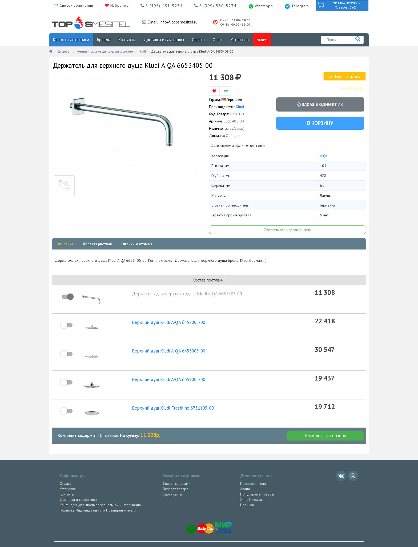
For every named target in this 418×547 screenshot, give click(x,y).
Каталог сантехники (71, 39)
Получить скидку (344, 76)
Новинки (247, 494)
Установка (240, 39)
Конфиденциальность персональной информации (100, 494)
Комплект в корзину (325, 425)
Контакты (127, 39)
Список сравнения (75, 5)
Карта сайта (172, 483)
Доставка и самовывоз (164, 39)
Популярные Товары (257, 483)
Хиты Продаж (251, 488)
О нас (218, 39)
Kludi (142, 51)
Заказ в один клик (320, 104)
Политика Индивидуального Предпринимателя (98, 499)
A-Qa (324, 155)
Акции (262, 39)
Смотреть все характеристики (288, 229)
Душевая (64, 51)
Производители (253, 472)
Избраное (119, 5)
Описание (65, 243)
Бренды (104, 39)
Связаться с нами (176, 472)
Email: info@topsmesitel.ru (172, 22)
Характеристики (97, 243)
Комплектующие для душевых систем (105, 51)
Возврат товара (175, 478)
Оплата (198, 39)
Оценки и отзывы (136, 243)
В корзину (320, 123)
